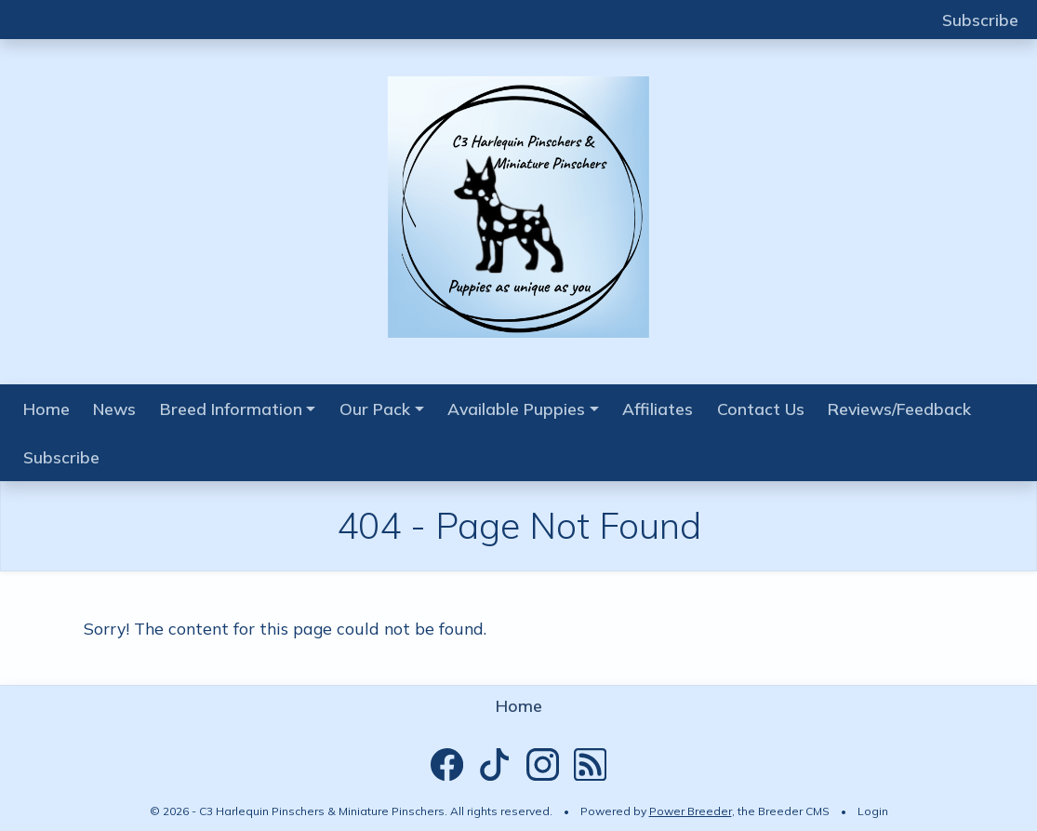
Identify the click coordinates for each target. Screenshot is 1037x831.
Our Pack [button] (374, 408)
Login (873, 811)
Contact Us (760, 408)
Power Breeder (690, 811)
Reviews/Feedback (899, 408)
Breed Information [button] (231, 408)
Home (46, 408)
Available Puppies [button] (516, 408)
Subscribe (980, 19)
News (114, 408)
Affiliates (657, 408)
